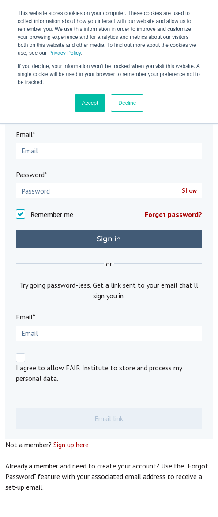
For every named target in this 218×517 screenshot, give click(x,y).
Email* (25, 134)
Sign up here (71, 444)
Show (189, 190)
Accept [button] (90, 103)
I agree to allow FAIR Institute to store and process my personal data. (99, 373)
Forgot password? (173, 214)
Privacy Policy (64, 53)
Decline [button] (127, 103)
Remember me (51, 214)
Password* (31, 174)
